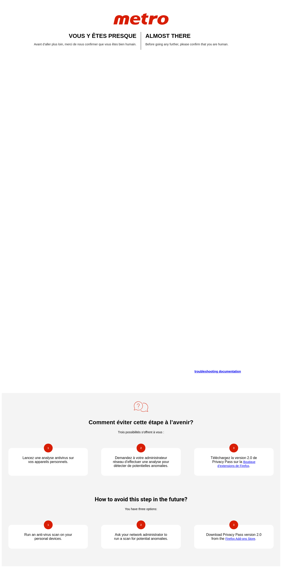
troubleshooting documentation (218, 371)
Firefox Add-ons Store (240, 538)
